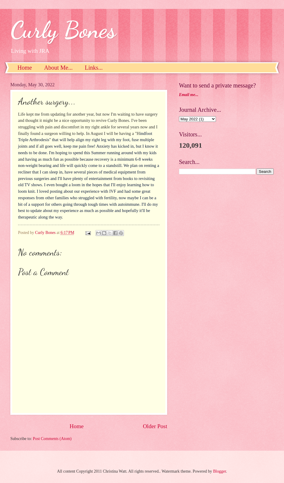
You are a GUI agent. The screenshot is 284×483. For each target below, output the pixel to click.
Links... (94, 67)
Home (24, 67)
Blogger (219, 471)
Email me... (188, 95)
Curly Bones (63, 29)
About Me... (58, 67)
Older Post (155, 426)
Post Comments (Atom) (52, 438)
